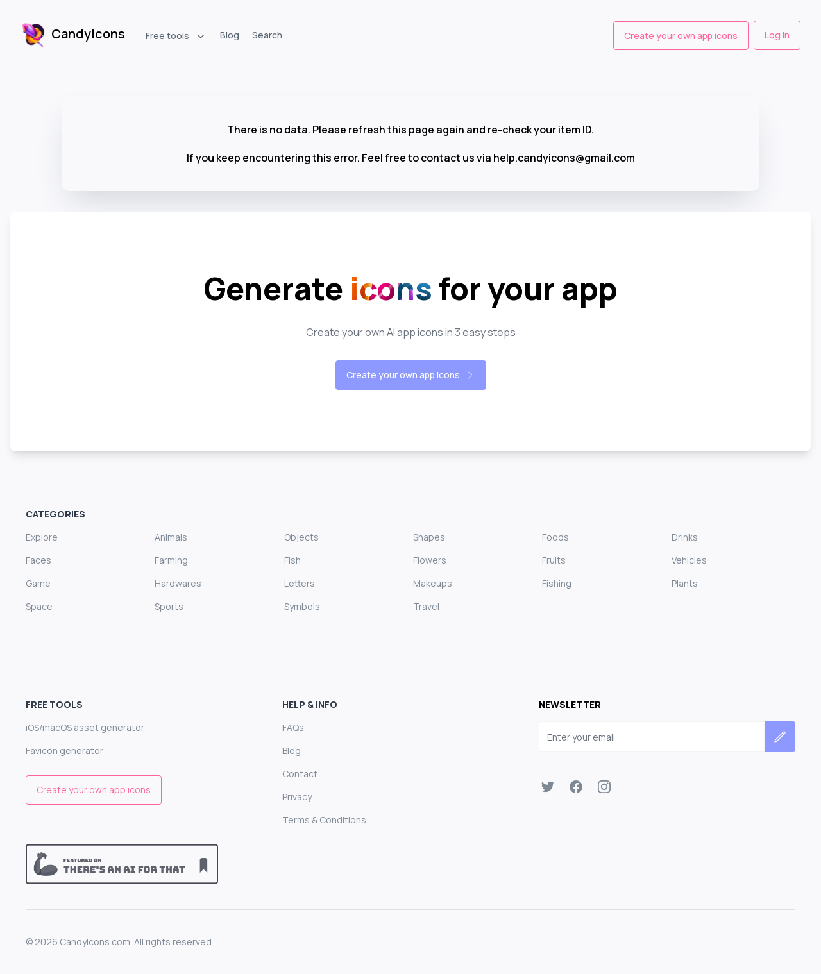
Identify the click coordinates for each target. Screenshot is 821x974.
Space (39, 606)
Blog (229, 35)
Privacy (297, 797)
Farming (171, 560)
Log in (777, 35)
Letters (299, 583)
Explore (42, 537)
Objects (301, 537)
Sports (169, 606)
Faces (38, 560)
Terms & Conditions (324, 820)
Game (38, 583)
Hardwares (178, 583)
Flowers (429, 560)
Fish (292, 560)
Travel (426, 606)
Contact (299, 774)
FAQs (293, 727)
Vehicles (689, 560)
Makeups (432, 583)
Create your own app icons (681, 35)
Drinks (685, 537)
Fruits (554, 560)
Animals (171, 537)
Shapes (429, 537)
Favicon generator (64, 750)
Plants (685, 583)
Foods (555, 537)
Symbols (302, 606)
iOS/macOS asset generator (85, 727)
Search (267, 35)
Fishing (556, 583)
